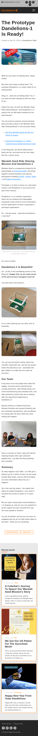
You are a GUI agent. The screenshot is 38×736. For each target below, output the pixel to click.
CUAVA (28, 176)
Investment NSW (19, 171)
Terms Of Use (6, 724)
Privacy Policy (18, 724)
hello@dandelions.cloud (11, 2)
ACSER (21, 176)
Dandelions (18, 692)
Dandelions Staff (29, 40)
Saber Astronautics (13, 179)
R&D (16, 583)
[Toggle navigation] (33, 10)
